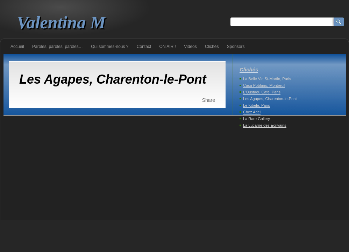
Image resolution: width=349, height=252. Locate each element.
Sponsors (236, 46)
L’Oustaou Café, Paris (261, 92)
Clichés (212, 46)
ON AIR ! (167, 46)
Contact (144, 46)
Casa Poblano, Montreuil (264, 85)
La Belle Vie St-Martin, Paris (267, 79)
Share (208, 100)
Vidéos (190, 46)
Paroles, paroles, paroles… (57, 46)
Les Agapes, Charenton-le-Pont (270, 99)
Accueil (17, 46)
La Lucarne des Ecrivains (264, 125)
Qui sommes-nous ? (109, 46)
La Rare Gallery (256, 119)
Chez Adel (252, 112)
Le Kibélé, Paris (256, 105)
